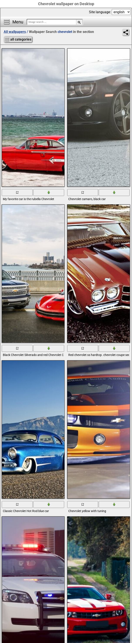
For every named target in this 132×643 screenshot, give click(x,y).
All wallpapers (15, 32)
